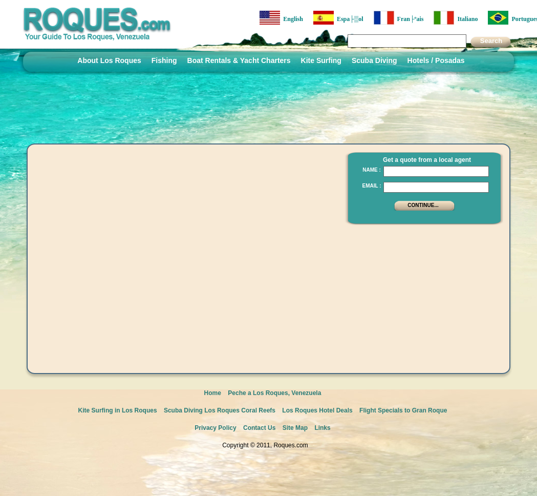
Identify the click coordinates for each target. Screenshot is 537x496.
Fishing (164, 60)
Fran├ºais (399, 18)
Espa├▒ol (338, 18)
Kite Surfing (321, 60)
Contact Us (259, 427)
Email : (371, 186)
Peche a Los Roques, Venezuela (274, 393)
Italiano (456, 18)
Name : (371, 170)
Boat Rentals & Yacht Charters (239, 60)
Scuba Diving (374, 60)
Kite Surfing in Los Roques (117, 410)
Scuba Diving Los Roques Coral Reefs (219, 410)
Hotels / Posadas (436, 60)
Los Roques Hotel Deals (317, 410)
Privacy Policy (215, 427)
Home (212, 393)
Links (322, 427)
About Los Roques (109, 60)
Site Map (295, 427)
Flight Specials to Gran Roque (403, 410)
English (281, 18)
